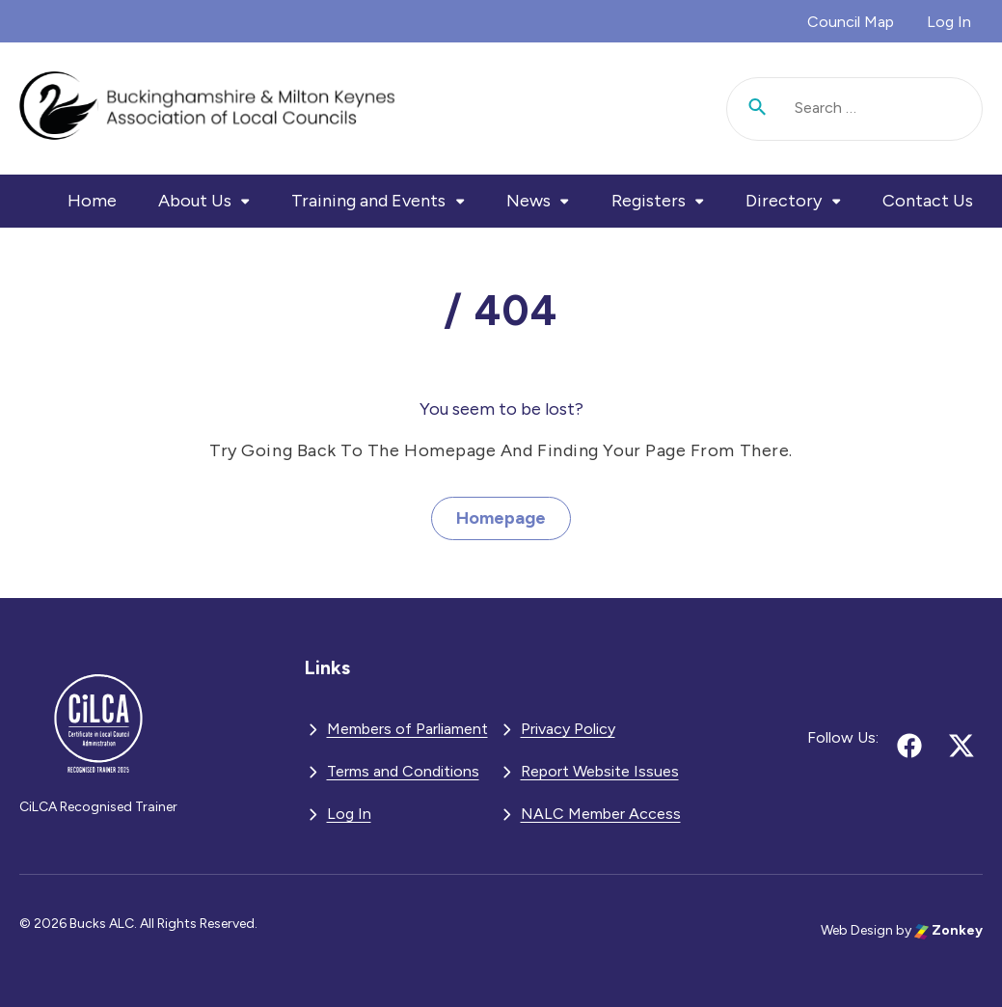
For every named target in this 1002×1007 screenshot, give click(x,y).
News (528, 200)
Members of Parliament (407, 729)
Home (92, 200)
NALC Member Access (601, 813)
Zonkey (948, 930)
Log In (949, 22)
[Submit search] (758, 109)
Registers (648, 200)
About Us (194, 200)
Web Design (857, 930)
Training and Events (368, 200)
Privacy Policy (568, 729)
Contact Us (927, 200)
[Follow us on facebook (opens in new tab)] (909, 745)
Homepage (501, 518)
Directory (783, 200)
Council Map (850, 22)
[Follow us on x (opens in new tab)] (961, 745)
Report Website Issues (600, 771)
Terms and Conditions (403, 771)
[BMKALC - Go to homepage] (207, 108)
